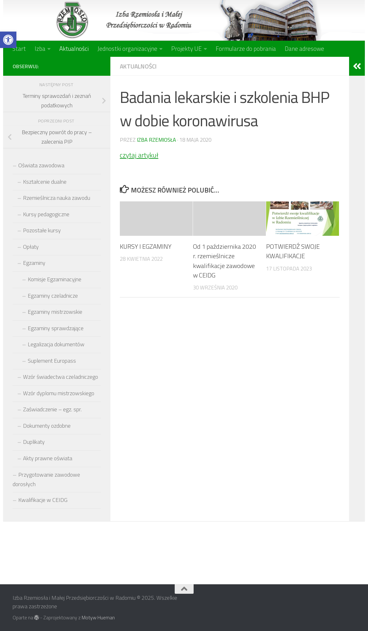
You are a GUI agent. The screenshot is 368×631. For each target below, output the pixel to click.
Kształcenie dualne (45, 181)
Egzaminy (34, 263)
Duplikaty (34, 442)
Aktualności (74, 48)
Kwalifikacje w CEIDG (42, 500)
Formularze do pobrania (246, 48)
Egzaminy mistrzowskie (55, 311)
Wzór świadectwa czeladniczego (60, 376)
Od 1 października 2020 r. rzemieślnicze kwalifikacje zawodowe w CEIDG (224, 260)
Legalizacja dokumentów (56, 344)
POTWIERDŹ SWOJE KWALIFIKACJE (293, 251)
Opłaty (31, 246)
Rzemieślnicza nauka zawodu (56, 197)
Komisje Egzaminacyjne (54, 279)
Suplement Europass (52, 360)
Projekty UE (186, 48)
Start (19, 48)
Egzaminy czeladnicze (53, 295)
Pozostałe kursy (42, 230)
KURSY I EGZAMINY (146, 246)
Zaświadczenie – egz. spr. (52, 409)
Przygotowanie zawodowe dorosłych (46, 479)
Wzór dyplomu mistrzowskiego (58, 393)
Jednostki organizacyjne (127, 48)
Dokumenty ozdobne (47, 425)
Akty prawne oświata (47, 458)
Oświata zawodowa (41, 165)
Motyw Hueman (98, 617)
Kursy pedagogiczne (46, 214)
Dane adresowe (304, 48)
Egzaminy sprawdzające (56, 328)
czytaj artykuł (139, 155)
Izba (40, 48)
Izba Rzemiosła (156, 140)
